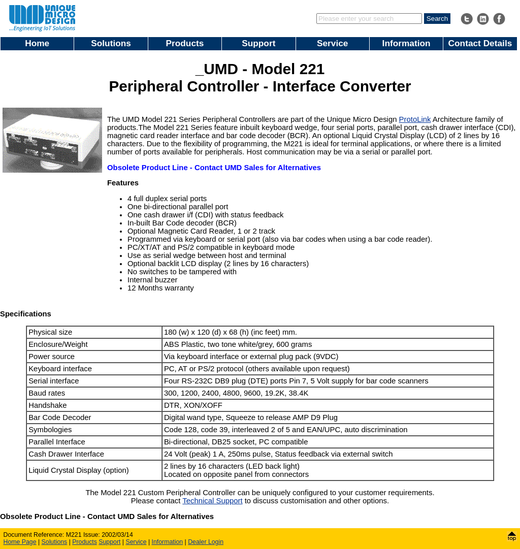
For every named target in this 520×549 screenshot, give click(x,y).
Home (37, 43)
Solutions (111, 43)
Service (332, 43)
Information (406, 43)
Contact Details (480, 43)
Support (258, 43)
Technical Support (212, 501)
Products (185, 43)
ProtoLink (415, 119)
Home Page (20, 541)
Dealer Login (205, 541)
